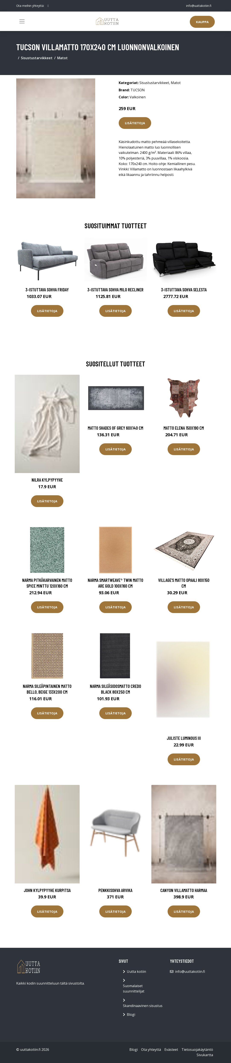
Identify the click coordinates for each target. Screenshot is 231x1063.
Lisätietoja (135, 123)
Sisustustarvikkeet (37, 58)
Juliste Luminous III (184, 738)
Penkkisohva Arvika (115, 890)
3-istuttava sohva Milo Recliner (115, 289)
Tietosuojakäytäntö (197, 1049)
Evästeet (171, 1049)
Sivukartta (205, 1055)
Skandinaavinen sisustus (142, 1005)
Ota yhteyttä (151, 1049)
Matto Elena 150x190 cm (184, 428)
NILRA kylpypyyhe (47, 479)
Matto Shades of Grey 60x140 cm (115, 428)
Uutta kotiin (136, 971)
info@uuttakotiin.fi (198, 6)
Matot (62, 58)
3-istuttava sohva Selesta (184, 289)
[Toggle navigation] (22, 21)
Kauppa (202, 22)
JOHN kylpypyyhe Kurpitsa (47, 890)
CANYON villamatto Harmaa (183, 890)
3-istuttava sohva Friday (47, 289)
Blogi (131, 1014)
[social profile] (48, 6)
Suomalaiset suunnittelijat (133, 988)
